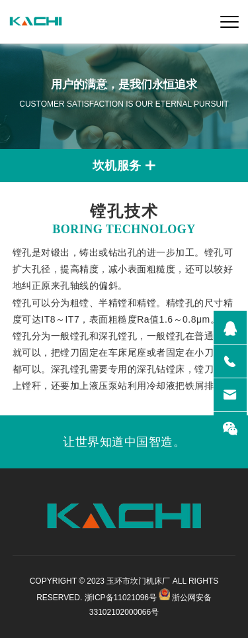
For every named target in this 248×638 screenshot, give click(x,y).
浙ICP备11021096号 (121, 597)
